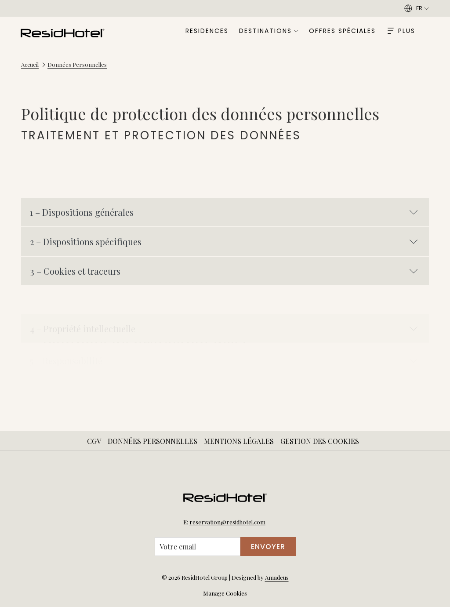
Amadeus (277, 577)
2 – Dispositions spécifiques (224, 241)
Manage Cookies (225, 593)
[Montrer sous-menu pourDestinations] (296, 31)
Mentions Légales (239, 441)
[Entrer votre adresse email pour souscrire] (197, 546)
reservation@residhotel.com (227, 522)
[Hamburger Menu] (401, 31)
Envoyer (268, 547)
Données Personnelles (152, 441)
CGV (94, 441)
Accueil (30, 64)
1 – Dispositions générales (224, 212)
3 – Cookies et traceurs (224, 271)
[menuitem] (207, 31)
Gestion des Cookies (319, 441)
